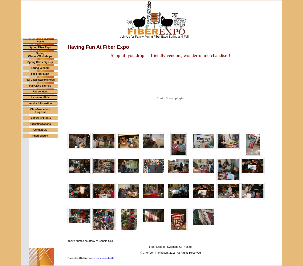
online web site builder (104, 258)
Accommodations (40, 123)
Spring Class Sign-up (40, 62)
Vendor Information (40, 103)
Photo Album (40, 135)
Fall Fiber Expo (40, 73)
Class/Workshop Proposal (40, 111)
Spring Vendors (40, 68)
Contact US (40, 129)
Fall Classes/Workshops (40, 79)
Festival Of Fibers (40, 118)
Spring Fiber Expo (40, 47)
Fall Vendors (40, 91)
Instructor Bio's (40, 97)
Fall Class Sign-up (40, 85)
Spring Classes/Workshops (40, 55)
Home (40, 41)
